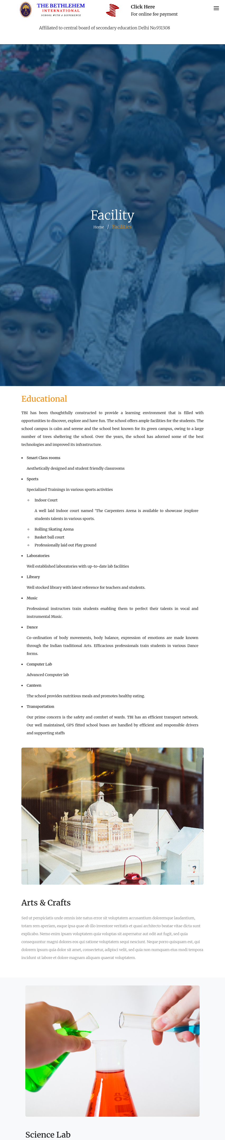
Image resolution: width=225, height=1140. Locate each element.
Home (98, 227)
